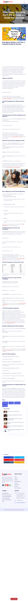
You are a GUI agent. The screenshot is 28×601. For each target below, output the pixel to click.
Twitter (11, 402)
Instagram (17, 402)
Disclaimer (16, 486)
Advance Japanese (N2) (5, 498)
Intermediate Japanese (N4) (6, 494)
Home (15, 476)
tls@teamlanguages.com (21, 502)
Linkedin (5, 405)
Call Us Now (14, 599)
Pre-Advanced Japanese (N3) (6, 496)
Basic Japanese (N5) (5, 493)
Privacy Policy (17, 484)
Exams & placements (18, 481)
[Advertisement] (9, 56)
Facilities (16, 479)
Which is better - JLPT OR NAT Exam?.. (13, 411)
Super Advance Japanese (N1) (6, 499)
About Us (16, 478)
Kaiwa (3, 501)
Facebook (5, 402)
